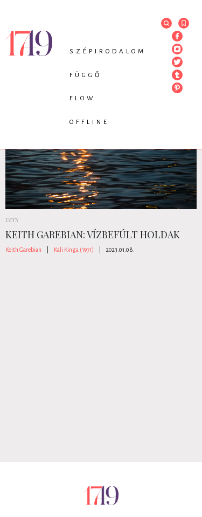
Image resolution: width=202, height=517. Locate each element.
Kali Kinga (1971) (74, 249)
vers (11, 219)
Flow (82, 98)
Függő (85, 75)
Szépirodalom (107, 51)
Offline (89, 122)
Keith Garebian (23, 249)
